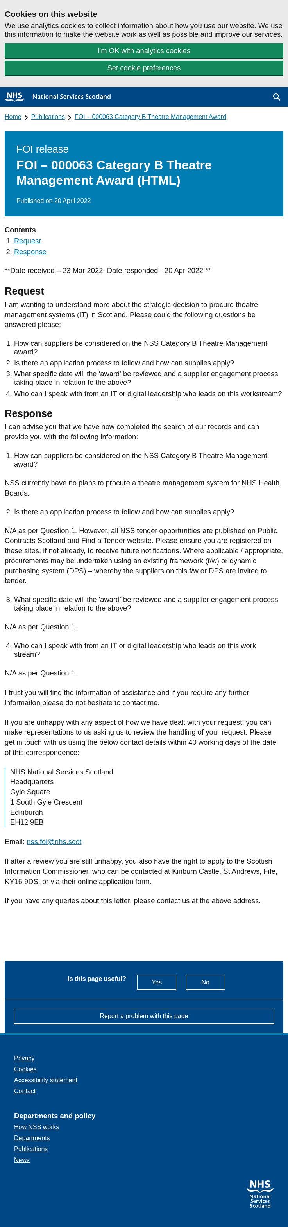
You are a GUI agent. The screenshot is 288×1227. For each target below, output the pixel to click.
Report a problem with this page (144, 1016)
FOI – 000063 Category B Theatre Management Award (150, 116)
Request (27, 241)
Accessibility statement (45, 1080)
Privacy (24, 1058)
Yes (164, 982)
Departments (32, 1138)
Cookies (25, 1069)
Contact (25, 1091)
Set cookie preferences (144, 68)
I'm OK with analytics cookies (144, 51)
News (22, 1160)
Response (30, 252)
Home (13, 116)
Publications (48, 116)
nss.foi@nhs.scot (54, 841)
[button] (276, 97)
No (213, 982)
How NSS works (36, 1127)
